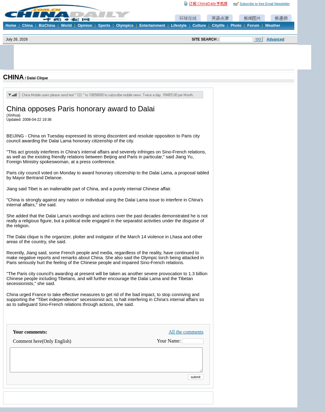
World (66, 25)
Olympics (124, 25)
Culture (199, 25)
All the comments (185, 332)
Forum (253, 25)
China (27, 25)
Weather (272, 25)
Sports (104, 25)
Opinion (85, 25)
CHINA (13, 77)
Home (11, 25)
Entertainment (152, 25)
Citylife (218, 25)
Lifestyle (179, 25)
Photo (235, 25)
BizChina (47, 25)
